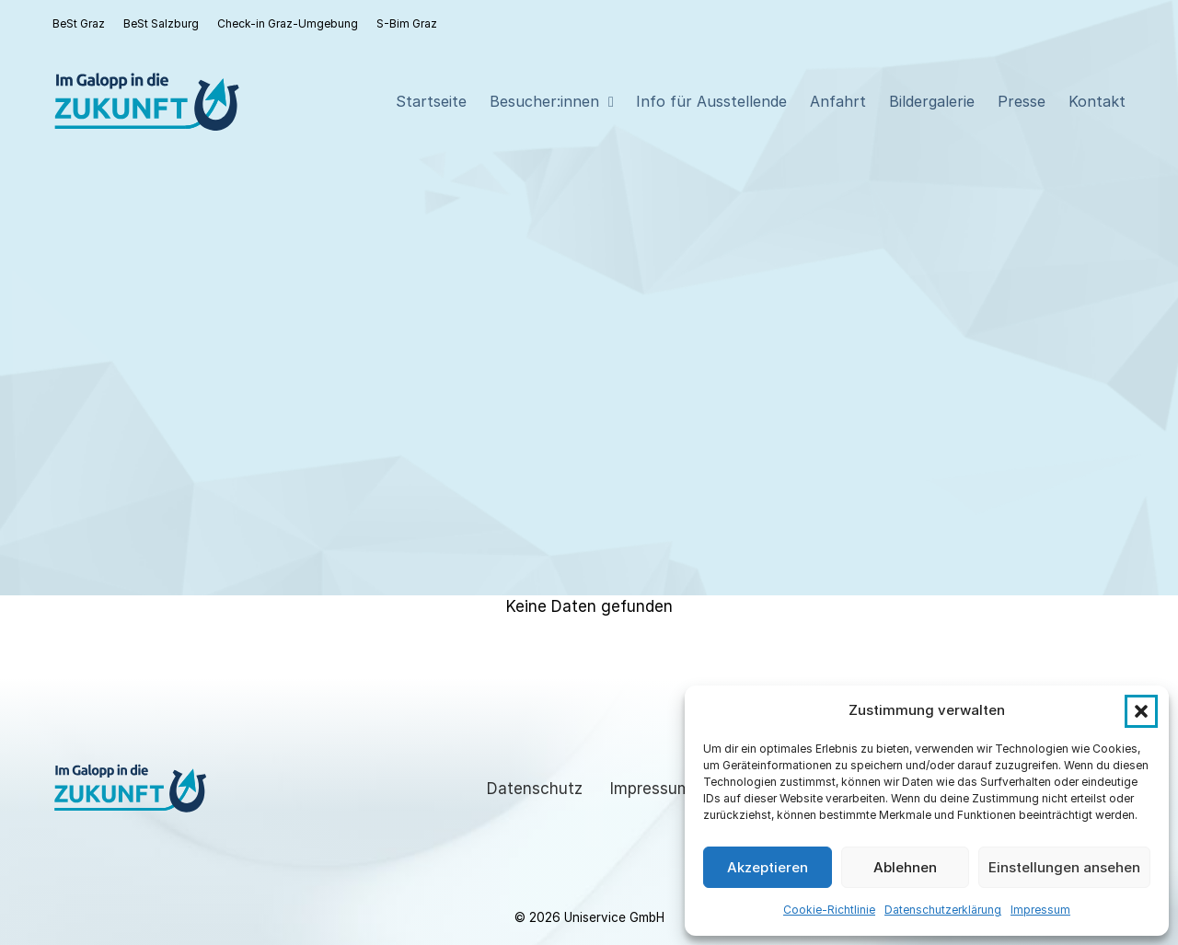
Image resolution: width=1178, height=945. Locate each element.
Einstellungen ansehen (1064, 867)
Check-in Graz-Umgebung (287, 23)
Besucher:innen (544, 101)
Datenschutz (535, 788)
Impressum (1040, 909)
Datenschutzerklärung (942, 909)
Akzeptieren (767, 867)
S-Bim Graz (406, 23)
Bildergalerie (932, 101)
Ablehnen (905, 867)
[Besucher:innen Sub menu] (611, 102)
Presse (1021, 101)
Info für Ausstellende (711, 101)
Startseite (431, 101)
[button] (1141, 711)
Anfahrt (838, 101)
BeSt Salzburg (161, 23)
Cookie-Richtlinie (829, 909)
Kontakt (1097, 101)
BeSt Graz (78, 23)
